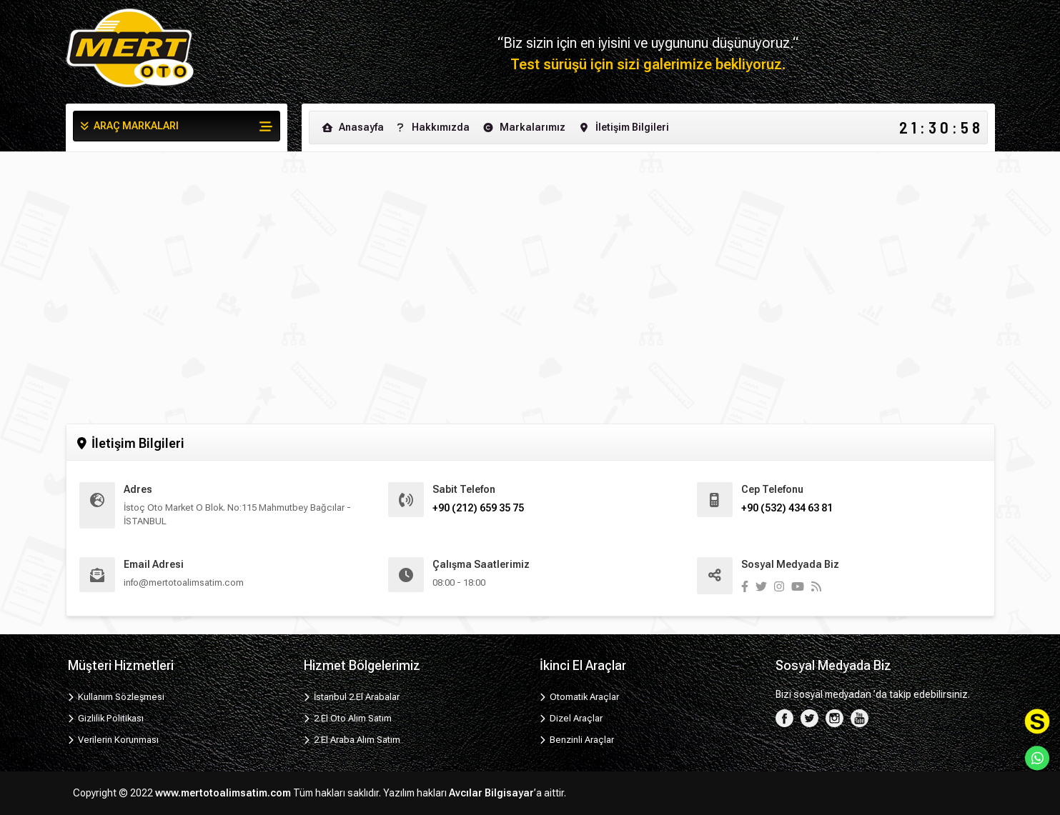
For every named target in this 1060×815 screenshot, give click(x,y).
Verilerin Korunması (113, 739)
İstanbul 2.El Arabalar (352, 696)
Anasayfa (352, 127)
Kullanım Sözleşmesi (116, 696)
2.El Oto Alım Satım (348, 718)
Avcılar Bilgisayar (491, 793)
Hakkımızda (431, 127)
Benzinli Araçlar (577, 739)
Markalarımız (523, 127)
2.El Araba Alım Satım (352, 739)
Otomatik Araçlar (580, 696)
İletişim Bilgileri (623, 127)
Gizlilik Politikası (106, 718)
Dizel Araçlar (571, 718)
